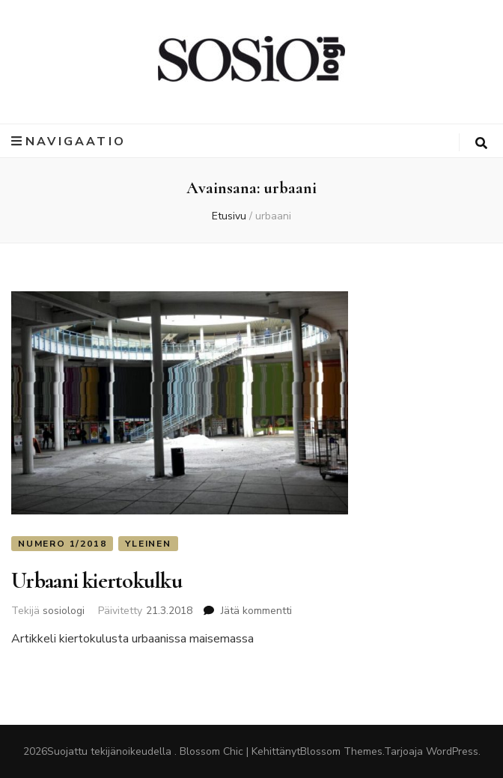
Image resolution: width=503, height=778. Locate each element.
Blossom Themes (341, 751)
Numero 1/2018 (62, 544)
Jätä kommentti (256, 611)
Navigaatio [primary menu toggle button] (68, 141)
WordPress (452, 751)
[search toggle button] (481, 143)
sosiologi (64, 611)
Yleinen (148, 544)
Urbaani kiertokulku (96, 581)
